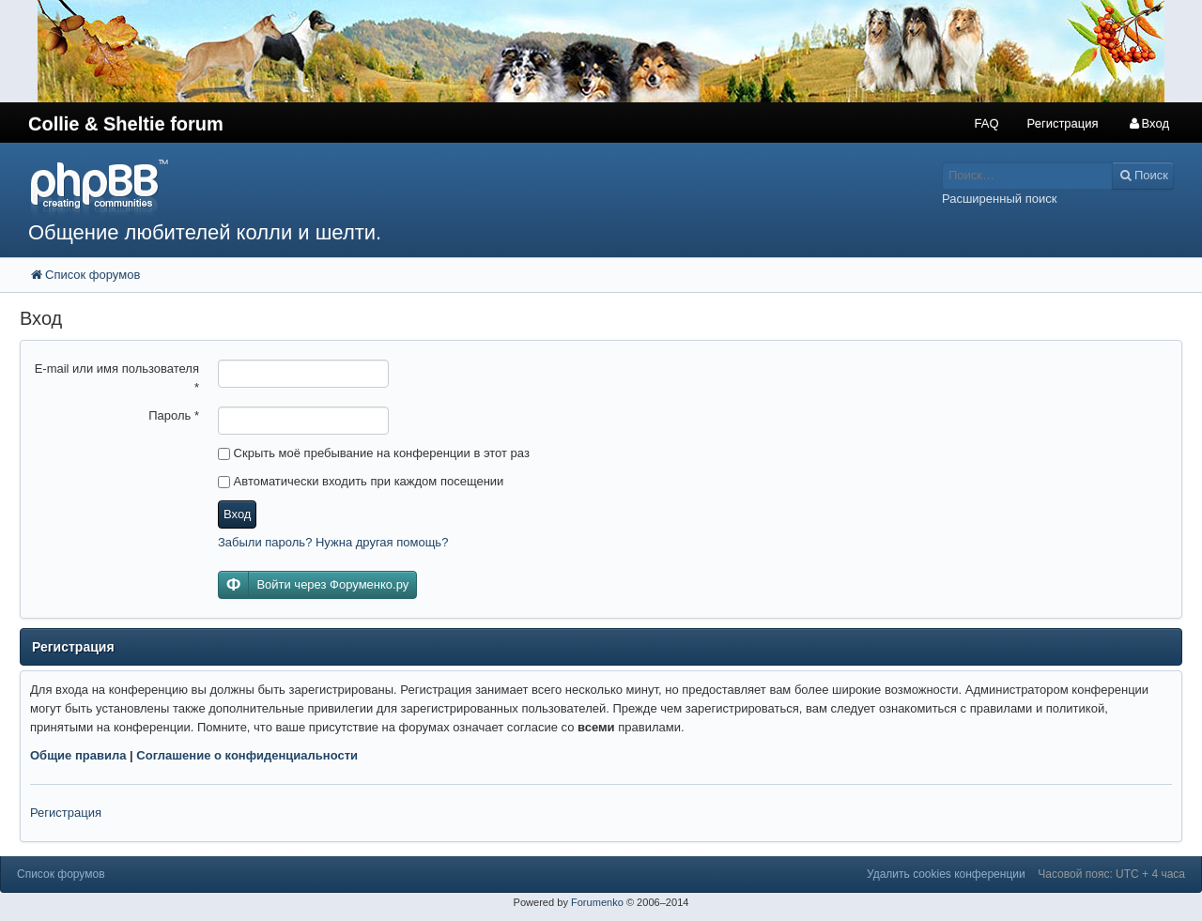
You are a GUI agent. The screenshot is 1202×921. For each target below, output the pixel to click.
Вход (237, 514)
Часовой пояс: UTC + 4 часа (1111, 874)
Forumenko (597, 902)
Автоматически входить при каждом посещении (360, 481)
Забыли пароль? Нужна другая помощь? (333, 542)
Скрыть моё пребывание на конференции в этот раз (374, 453)
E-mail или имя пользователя (117, 377)
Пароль (173, 415)
